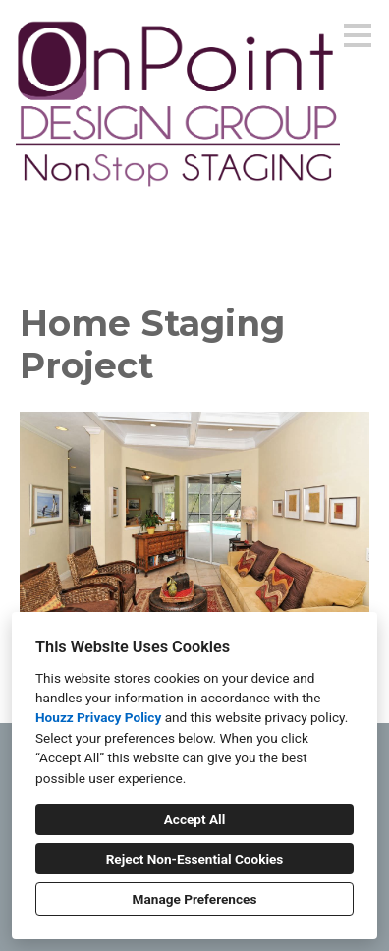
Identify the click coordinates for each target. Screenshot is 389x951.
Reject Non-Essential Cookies (195, 859)
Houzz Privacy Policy (98, 717)
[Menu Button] (357, 35)
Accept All (195, 819)
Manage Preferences (195, 899)
